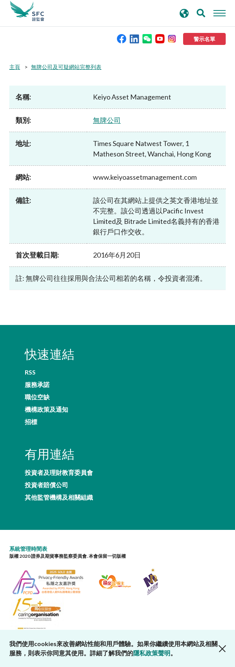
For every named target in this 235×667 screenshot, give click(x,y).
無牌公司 (107, 120)
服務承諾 (37, 385)
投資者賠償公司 (46, 485)
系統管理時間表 (28, 548)
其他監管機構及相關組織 (59, 497)
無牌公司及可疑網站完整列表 (66, 67)
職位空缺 (37, 397)
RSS (30, 372)
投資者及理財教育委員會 (59, 472)
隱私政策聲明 (151, 653)
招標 (31, 422)
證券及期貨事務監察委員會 (27, 11)
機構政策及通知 (46, 409)
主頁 (14, 67)
